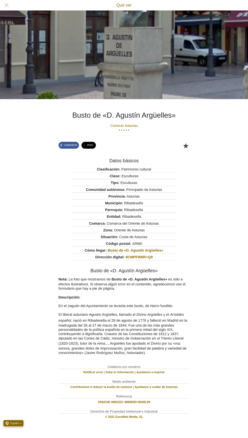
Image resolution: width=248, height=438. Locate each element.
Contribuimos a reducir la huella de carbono (101, 387)
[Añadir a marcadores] (186, 146)
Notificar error (93, 372)
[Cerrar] (7, 5)
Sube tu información (119, 372)
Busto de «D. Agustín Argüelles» (135, 250)
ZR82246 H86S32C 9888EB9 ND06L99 (124, 402)
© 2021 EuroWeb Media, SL (124, 416)
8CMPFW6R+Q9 (139, 257)
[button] (13, 423)
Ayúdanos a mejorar (150, 372)
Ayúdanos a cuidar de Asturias (156, 387)
